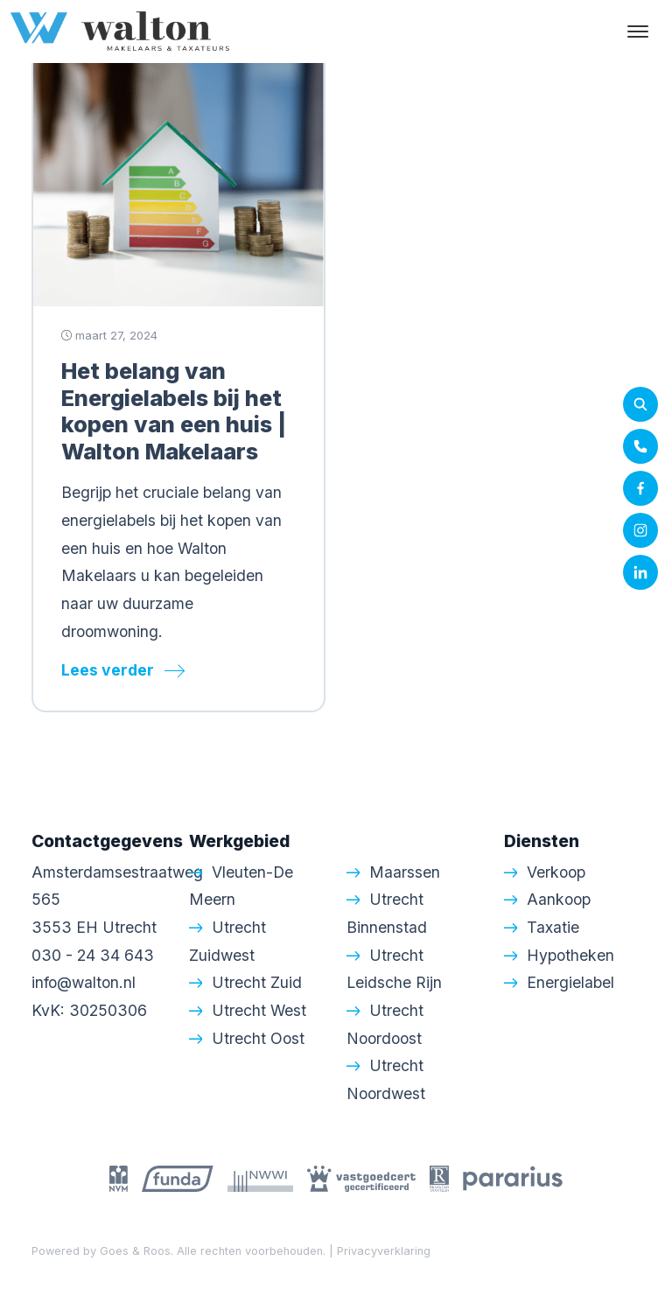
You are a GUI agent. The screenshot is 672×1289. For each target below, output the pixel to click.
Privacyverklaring (383, 1250)
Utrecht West (259, 1010)
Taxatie (553, 927)
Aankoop (559, 899)
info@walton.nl (84, 982)
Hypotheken (570, 955)
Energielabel (570, 982)
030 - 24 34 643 (93, 955)
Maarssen (404, 872)
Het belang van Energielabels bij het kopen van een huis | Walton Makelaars (173, 410)
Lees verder (107, 670)
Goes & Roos (135, 1250)
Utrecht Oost (258, 1038)
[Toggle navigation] (637, 31)
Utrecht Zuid (257, 982)
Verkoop (556, 872)
